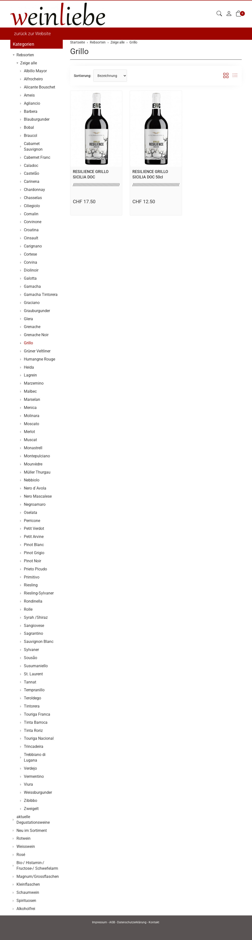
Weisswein (25, 846)
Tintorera (32, 706)
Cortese (30, 254)
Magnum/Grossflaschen (37, 876)
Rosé (20, 854)
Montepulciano (37, 456)
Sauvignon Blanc (38, 641)
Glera (28, 319)
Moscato (31, 423)
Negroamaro (35, 504)
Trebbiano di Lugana (35, 757)
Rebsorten (25, 55)
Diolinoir (31, 270)
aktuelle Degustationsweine (33, 819)
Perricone (32, 520)
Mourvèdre (33, 464)
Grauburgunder (37, 310)
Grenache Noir (36, 335)
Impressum (99, 922)
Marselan (32, 399)
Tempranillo (34, 690)
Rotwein (23, 838)
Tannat (30, 682)
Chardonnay (34, 189)
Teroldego (32, 698)
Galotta (30, 278)
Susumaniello (36, 666)
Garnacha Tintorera (41, 294)
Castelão (31, 173)
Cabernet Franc (37, 157)
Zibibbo (30, 800)
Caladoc (31, 165)
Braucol (30, 135)
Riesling (31, 585)
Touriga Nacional (39, 738)
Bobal (29, 127)
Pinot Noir (32, 561)
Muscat (30, 439)
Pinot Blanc (34, 544)
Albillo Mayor (35, 71)
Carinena (31, 181)
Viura (28, 784)
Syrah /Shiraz (36, 617)
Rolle (28, 609)
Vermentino (34, 776)
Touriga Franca (37, 714)
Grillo (79, 51)
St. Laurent (33, 674)
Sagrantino (33, 633)
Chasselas (33, 197)
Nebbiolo (31, 480)
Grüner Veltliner (37, 351)
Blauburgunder (36, 119)
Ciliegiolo (32, 205)
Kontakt (154, 922)
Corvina (30, 262)
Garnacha (32, 286)
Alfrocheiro (33, 79)
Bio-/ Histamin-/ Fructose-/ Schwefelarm (37, 865)
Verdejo (30, 768)
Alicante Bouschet (39, 87)
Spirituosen (26, 900)
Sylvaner (31, 649)
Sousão (30, 657)
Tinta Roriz (33, 730)
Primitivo (31, 577)
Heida (29, 367)
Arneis (29, 95)
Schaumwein (27, 892)
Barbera (30, 111)
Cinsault (31, 238)
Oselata (30, 512)
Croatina (31, 230)
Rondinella (33, 601)
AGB (112, 922)
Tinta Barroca (35, 722)
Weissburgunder (38, 792)
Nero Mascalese (38, 496)
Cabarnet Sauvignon (33, 146)
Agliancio (32, 103)
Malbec (30, 391)
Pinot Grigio (34, 552)
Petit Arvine (34, 536)
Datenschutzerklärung (131, 922)
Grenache (32, 326)
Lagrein (30, 375)
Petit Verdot (34, 528)
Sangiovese (34, 625)
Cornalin (31, 214)
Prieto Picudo (35, 569)
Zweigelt (31, 808)
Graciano (32, 302)
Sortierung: (82, 76)
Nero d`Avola (35, 488)
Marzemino (34, 383)
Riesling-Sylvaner (39, 593)
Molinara (31, 415)
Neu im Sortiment (31, 830)
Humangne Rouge (39, 359)
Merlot (29, 431)
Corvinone (32, 221)
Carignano (33, 246)
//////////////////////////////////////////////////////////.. (110, 184)
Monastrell (33, 448)
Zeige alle (28, 63)
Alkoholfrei (25, 908)
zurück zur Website (32, 33)
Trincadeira (33, 746)
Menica (30, 407)
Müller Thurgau (37, 472)
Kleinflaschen (28, 884)
